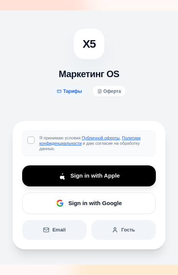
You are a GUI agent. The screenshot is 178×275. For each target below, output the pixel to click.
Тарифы (69, 91)
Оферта (109, 91)
